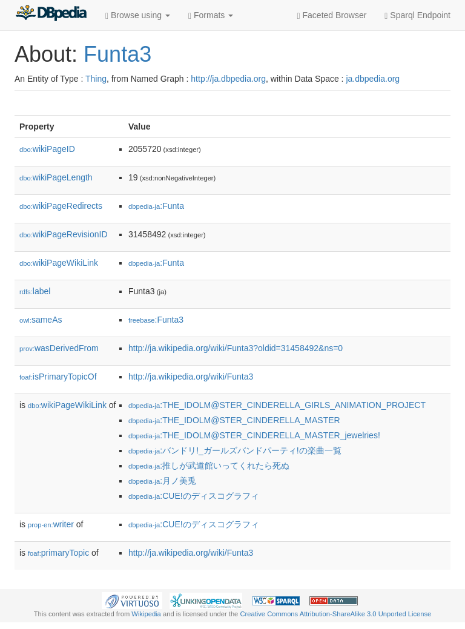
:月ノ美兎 (162, 481)
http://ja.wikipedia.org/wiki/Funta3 (190, 376)
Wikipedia (146, 613)
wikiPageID (47, 149)
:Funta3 (155, 319)
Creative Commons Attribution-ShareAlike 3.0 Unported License (335, 613)
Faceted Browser (332, 15)
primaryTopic (58, 553)
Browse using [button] (137, 15)
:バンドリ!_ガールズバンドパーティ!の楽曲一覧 (234, 450)
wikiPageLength (56, 177)
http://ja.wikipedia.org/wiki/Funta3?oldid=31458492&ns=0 (235, 348)
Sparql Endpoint (417, 15)
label (34, 291)
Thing (96, 79)
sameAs (40, 319)
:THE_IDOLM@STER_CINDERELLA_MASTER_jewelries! (254, 435)
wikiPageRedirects (60, 206)
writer (51, 524)
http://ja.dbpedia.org (228, 79)
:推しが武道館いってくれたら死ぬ (208, 465)
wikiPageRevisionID (63, 234)
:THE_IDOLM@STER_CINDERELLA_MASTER (234, 420)
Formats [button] (210, 15)
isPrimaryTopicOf (58, 376)
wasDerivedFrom (59, 348)
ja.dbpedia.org (373, 79)
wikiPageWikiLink (58, 263)
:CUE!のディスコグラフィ (193, 496)
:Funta (156, 206)
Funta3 (117, 54)
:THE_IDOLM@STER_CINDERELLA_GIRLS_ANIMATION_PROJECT (277, 405)
